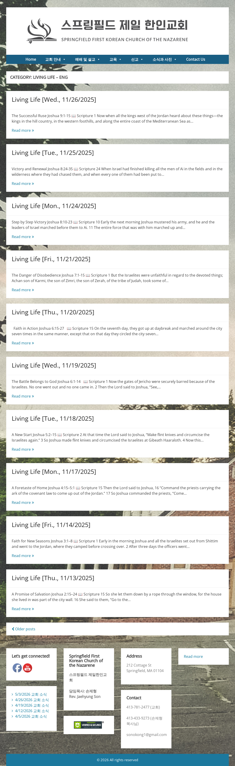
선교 (137, 59)
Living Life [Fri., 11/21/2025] (51, 259)
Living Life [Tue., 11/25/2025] (53, 152)
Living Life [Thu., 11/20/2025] (53, 312)
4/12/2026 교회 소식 (32, 710)
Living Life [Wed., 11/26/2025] (54, 99)
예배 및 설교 (87, 59)
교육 (115, 59)
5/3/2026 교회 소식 (31, 694)
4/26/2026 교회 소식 (32, 699)
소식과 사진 (165, 59)
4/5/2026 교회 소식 (31, 716)
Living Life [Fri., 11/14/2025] (51, 524)
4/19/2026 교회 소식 (32, 705)
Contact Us (195, 59)
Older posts (23, 628)
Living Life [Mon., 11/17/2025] (54, 471)
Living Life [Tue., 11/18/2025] (53, 418)
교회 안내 (55, 59)
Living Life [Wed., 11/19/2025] (54, 365)
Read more (31, 130)
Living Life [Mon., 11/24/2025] (54, 205)
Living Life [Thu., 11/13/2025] (53, 578)
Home (30, 59)
